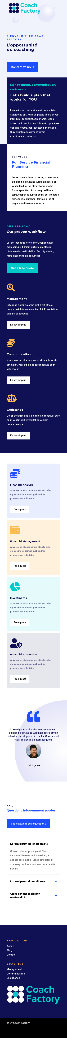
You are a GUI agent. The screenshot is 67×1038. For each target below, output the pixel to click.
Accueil (11, 946)
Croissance (13, 978)
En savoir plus (18, 324)
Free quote (20, 509)
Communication (16, 973)
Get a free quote (22, 268)
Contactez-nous (22, 67)
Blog (9, 950)
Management (14, 969)
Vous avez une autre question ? (28, 823)
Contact (11, 954)
